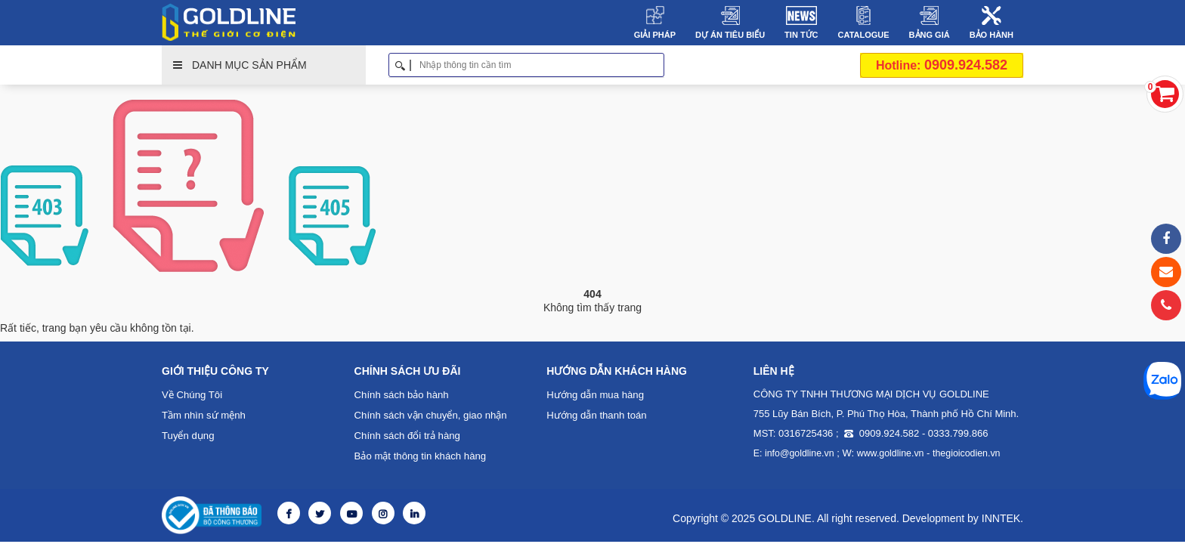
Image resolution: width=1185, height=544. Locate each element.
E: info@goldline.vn (792, 453)
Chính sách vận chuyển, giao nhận (430, 415)
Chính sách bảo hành (400, 394)
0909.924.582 (941, 65)
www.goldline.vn (887, 453)
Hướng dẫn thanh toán (595, 415)
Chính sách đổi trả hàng (406, 435)
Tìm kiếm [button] (658, 65)
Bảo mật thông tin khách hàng (419, 456)
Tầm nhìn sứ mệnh (203, 415)
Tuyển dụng (188, 435)
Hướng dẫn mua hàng (594, 394)
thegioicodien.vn (961, 453)
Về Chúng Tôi (191, 394)
